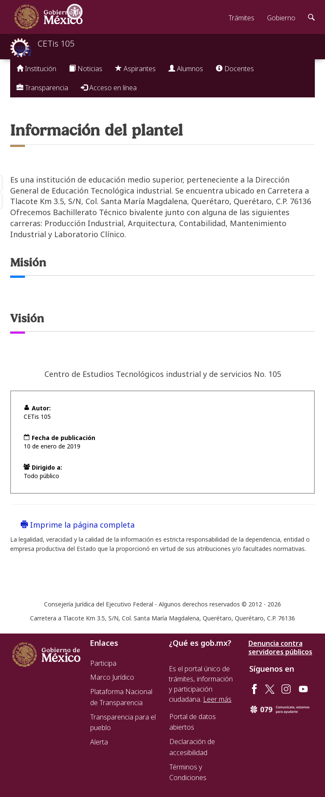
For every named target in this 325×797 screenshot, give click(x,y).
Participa (103, 663)
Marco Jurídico (112, 677)
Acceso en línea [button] (109, 87)
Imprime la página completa (78, 525)
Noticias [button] (85, 68)
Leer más (217, 699)
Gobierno (281, 17)
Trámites (241, 17)
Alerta (99, 742)
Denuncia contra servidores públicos (280, 647)
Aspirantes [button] (135, 68)
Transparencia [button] (42, 87)
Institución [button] (36, 68)
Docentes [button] (235, 68)
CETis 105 (56, 43)
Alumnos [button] (185, 68)
